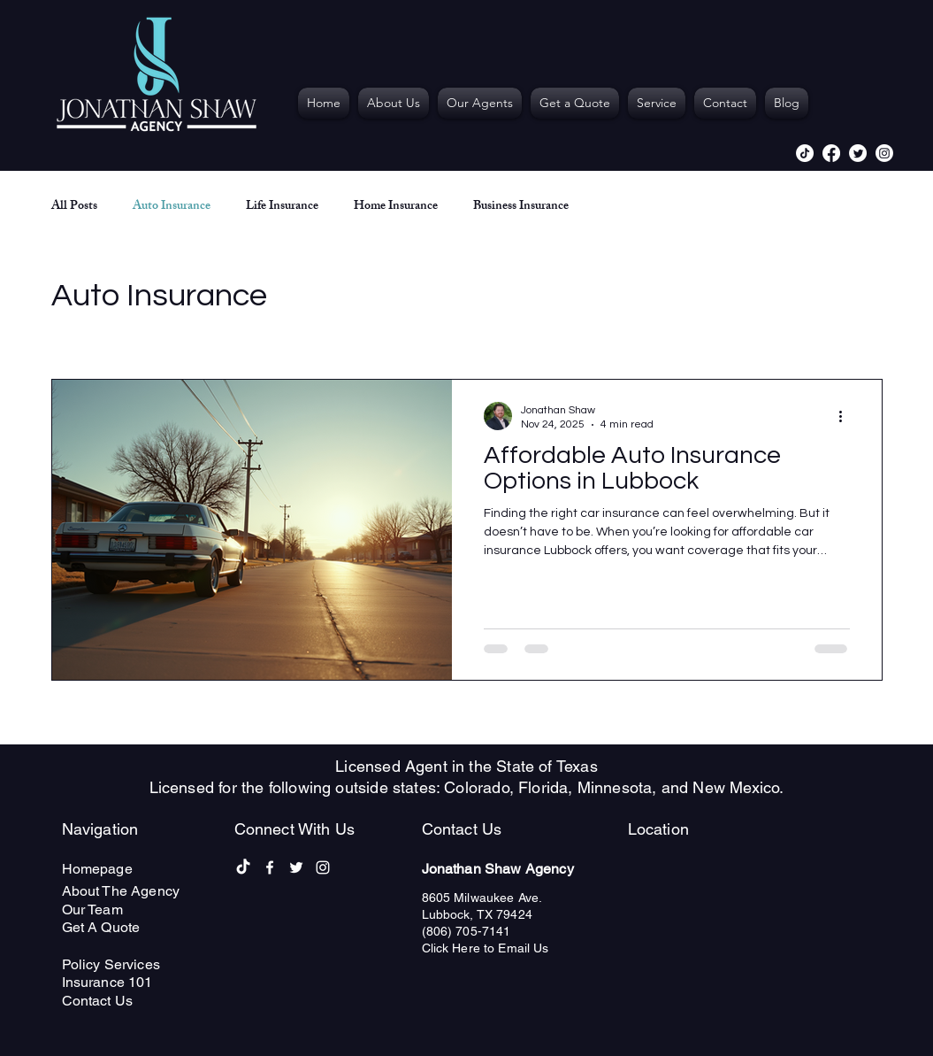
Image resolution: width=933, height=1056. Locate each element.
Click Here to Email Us (485, 948)
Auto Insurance (171, 206)
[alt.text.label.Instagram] (884, 153)
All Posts (74, 206)
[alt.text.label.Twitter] (858, 153)
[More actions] (847, 416)
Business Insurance (521, 206)
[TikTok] (805, 153)
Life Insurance (282, 206)
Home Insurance (396, 206)
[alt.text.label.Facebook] (831, 153)
